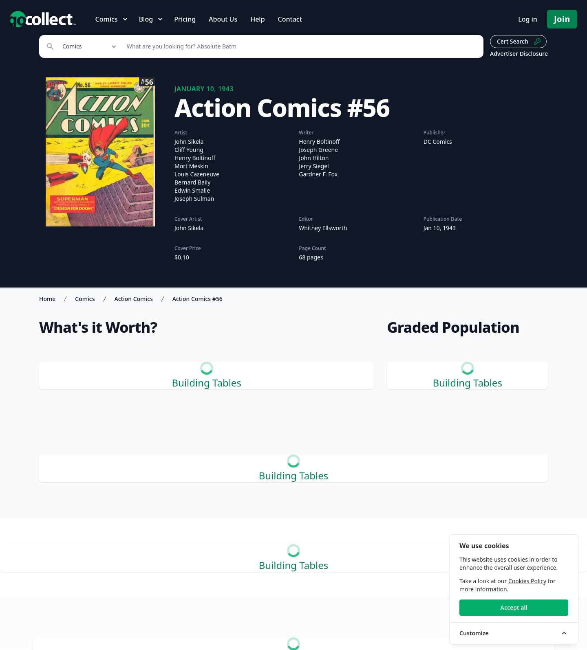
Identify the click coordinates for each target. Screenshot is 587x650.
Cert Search (519, 41)
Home (47, 299)
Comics (85, 299)
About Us (223, 19)
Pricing (185, 19)
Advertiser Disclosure (519, 53)
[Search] (301, 46)
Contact (290, 19)
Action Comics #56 (197, 299)
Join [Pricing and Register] (562, 18)
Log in (527, 19)
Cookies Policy (527, 581)
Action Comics (134, 299)
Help (257, 19)
